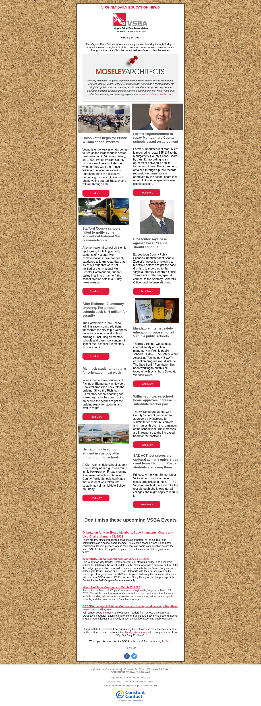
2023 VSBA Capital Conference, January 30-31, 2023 (116, 558)
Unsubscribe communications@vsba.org (130, 677)
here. (169, 641)
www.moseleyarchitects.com (156, 94)
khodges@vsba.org (136, 632)
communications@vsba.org (124, 685)
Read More (96, 193)
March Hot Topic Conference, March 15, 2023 (111, 587)
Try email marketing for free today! (130, 701)
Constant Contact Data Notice (138, 681)
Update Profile (115, 681)
